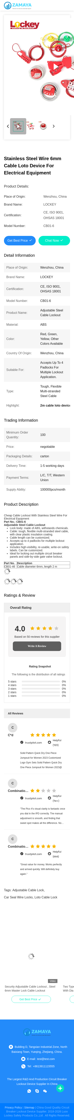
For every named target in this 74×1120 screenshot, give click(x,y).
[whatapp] (29, 1091)
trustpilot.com (33, 742)
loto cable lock (46, 897)
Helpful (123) (57, 743)
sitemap (29, 1107)
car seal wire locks (18, 897)
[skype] (37, 1091)
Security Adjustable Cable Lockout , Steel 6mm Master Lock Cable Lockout (30, 988)
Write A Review (37, 646)
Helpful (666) (57, 854)
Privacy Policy (13, 1107)
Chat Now (52, 240)
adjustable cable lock (28, 890)
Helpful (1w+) (57, 798)
